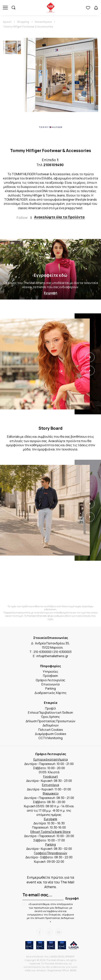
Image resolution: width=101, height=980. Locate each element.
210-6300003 (62, 652)
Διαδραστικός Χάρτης (51, 693)
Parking (50, 688)
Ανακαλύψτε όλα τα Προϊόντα (59, 217)
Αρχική (7, 22)
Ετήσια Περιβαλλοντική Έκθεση (50, 712)
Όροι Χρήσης (50, 717)
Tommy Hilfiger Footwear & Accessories (28, 26)
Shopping (23, 22)
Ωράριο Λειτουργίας (50, 680)
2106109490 (53, 164)
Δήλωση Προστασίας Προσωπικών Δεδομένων (50, 723)
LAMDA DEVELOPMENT (61, 956)
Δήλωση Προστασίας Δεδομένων (54, 918)
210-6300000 (42, 652)
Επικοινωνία (50, 684)
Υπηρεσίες (50, 671)
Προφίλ (50, 708)
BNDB (73, 970)
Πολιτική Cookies (50, 730)
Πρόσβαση (50, 676)
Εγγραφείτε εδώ (50, 275)
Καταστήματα (43, 22)
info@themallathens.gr (52, 656)
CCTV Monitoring (50, 738)
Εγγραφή (50, 293)
